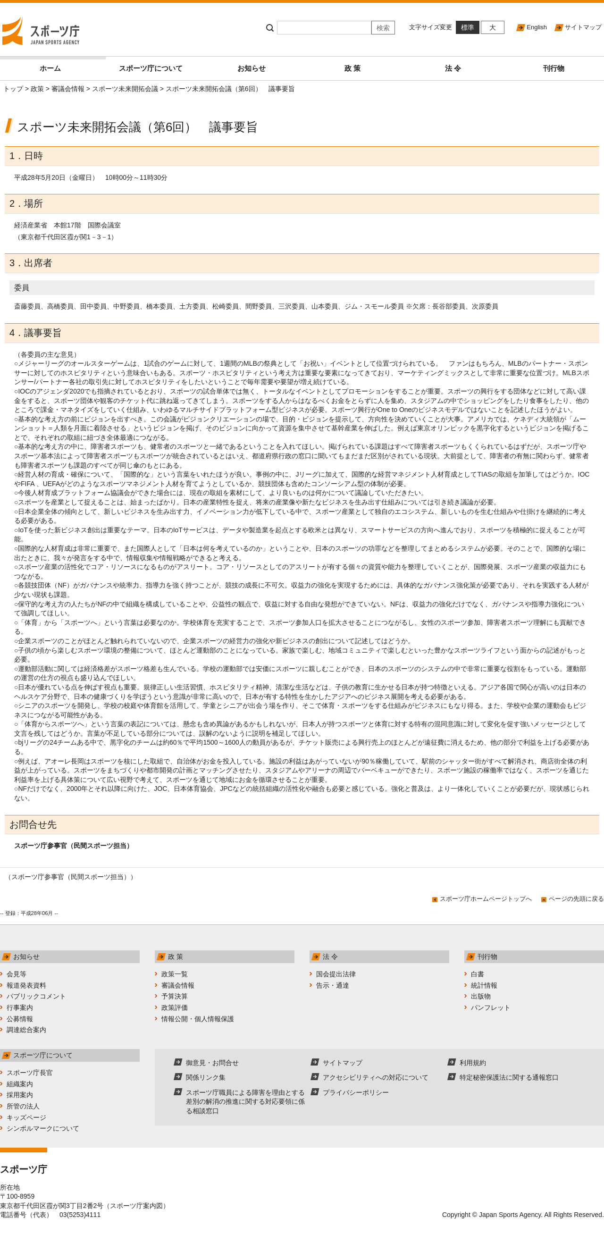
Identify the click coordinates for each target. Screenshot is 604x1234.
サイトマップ (583, 27)
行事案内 (20, 1007)
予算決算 (174, 996)
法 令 (453, 68)
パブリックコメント (36, 996)
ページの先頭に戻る (576, 898)
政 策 (352, 68)
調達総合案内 (26, 1029)
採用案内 (20, 1095)
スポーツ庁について (151, 68)
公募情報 (20, 1019)
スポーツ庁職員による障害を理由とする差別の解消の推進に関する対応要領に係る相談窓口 (245, 1102)
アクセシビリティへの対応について (375, 1077)
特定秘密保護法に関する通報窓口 (509, 1077)
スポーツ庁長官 (30, 1072)
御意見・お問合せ (212, 1062)
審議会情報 (67, 88)
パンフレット (491, 1007)
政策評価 (174, 1007)
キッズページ (26, 1117)
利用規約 (473, 1062)
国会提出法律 (336, 974)
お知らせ (251, 68)
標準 (467, 27)
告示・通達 (332, 985)
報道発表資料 (26, 985)
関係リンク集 (206, 1077)
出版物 (481, 996)
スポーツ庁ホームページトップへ (486, 898)
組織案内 (20, 1084)
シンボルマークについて (43, 1128)
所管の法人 (23, 1106)
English (537, 27)
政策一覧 (174, 974)
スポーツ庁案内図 (136, 1205)
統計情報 (484, 985)
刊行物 (553, 68)
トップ (13, 88)
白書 (477, 974)
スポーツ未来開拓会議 (125, 88)
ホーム (70, 64)
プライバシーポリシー (356, 1092)
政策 (37, 88)
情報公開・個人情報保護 (197, 1019)
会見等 (16, 974)
